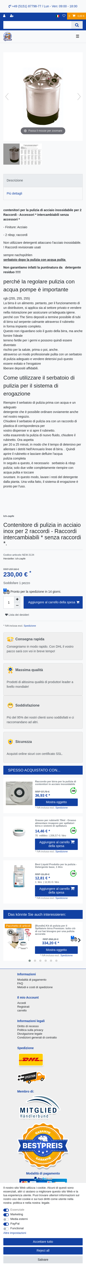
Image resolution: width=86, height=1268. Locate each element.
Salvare (43, 1259)
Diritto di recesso (28, 1026)
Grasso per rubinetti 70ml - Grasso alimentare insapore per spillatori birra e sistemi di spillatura (55, 823)
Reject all (43, 1250)
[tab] (43, 180)
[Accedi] (5, 16)
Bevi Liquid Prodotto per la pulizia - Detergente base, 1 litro (56, 865)
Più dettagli (14, 193)
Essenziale (17, 1209)
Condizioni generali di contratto (37, 1037)
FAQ (20, 983)
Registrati (23, 1006)
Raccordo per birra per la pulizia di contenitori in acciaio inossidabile (55, 782)
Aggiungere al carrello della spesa (53, 602)
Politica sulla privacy (30, 1030)
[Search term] (37, 25)
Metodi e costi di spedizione (35, 987)
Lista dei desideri (17, 614)
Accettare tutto (43, 1241)
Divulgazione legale (29, 1033)
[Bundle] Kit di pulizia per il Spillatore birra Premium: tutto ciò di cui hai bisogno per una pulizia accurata (55, 929)
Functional (17, 1228)
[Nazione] (58, 16)
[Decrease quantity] (17, 605)
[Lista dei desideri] (64, 16)
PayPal (15, 1223)
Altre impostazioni (14, 1233)
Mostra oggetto (56, 802)
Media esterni (19, 1219)
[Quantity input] (8, 602)
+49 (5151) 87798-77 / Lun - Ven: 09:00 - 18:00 (43, 6)
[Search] (77, 25)
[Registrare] (12, 16)
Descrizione (15, 180)
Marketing (16, 1214)
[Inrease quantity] (17, 599)
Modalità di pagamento (31, 979)
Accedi (21, 1003)
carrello (22, 1010)
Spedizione (29, 625)
